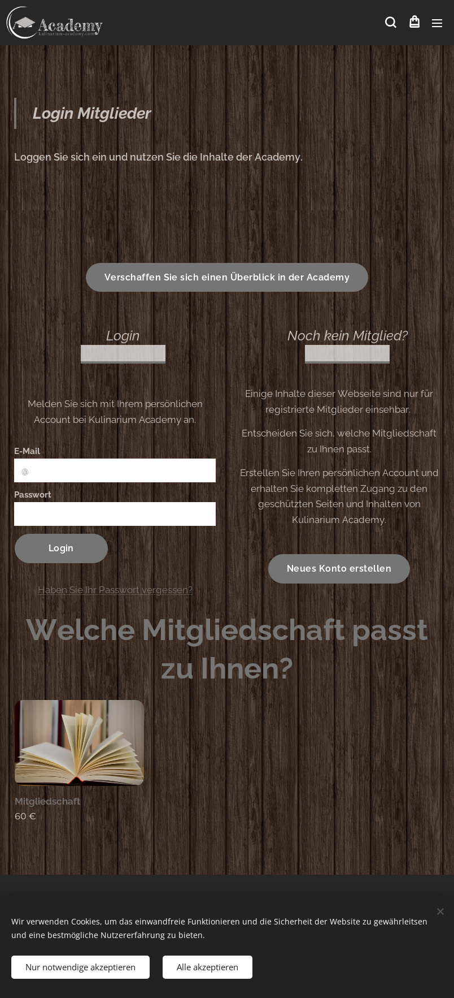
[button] (390, 22)
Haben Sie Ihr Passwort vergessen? (115, 589)
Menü (437, 23)
